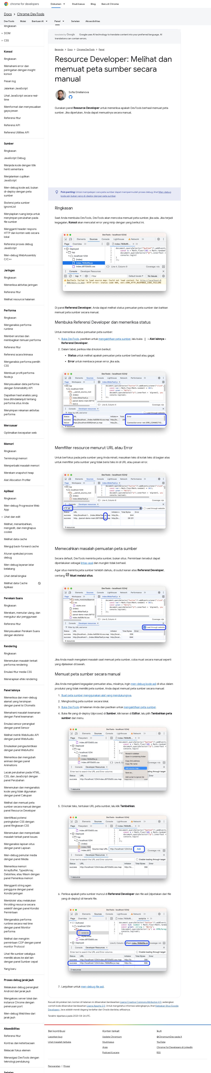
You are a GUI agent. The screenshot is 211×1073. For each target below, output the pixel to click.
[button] (21, 33)
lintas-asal (87, 563)
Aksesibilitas (92, 21)
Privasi (66, 1066)
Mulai (23, 21)
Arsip (105, 1047)
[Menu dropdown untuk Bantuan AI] (48, 21)
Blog (93, 3)
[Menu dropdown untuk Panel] (64, 21)
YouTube (161, 1041)
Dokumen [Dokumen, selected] (56, 3)
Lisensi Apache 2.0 (96, 1006)
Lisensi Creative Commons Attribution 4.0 (140, 1002)
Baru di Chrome (110, 3)
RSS (159, 1052)
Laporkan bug (55, 1036)
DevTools (9, 21)
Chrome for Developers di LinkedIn (175, 1047)
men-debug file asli (92, 986)
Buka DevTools (70, 339)
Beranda (59, 49)
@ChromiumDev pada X (169, 1036)
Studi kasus (78, 3)
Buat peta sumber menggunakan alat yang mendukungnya (96, 695)
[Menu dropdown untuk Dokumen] (65, 4)
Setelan (75, 21)
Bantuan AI (38, 21)
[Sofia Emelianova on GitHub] (70, 98)
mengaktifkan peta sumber (115, 339)
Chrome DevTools (30, 14)
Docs (8, 14)
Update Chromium (112, 1036)
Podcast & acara (110, 1052)
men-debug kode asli (143, 684)
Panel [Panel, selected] (57, 21)
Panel (101, 49)
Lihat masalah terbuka (59, 1041)
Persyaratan (54, 1066)
